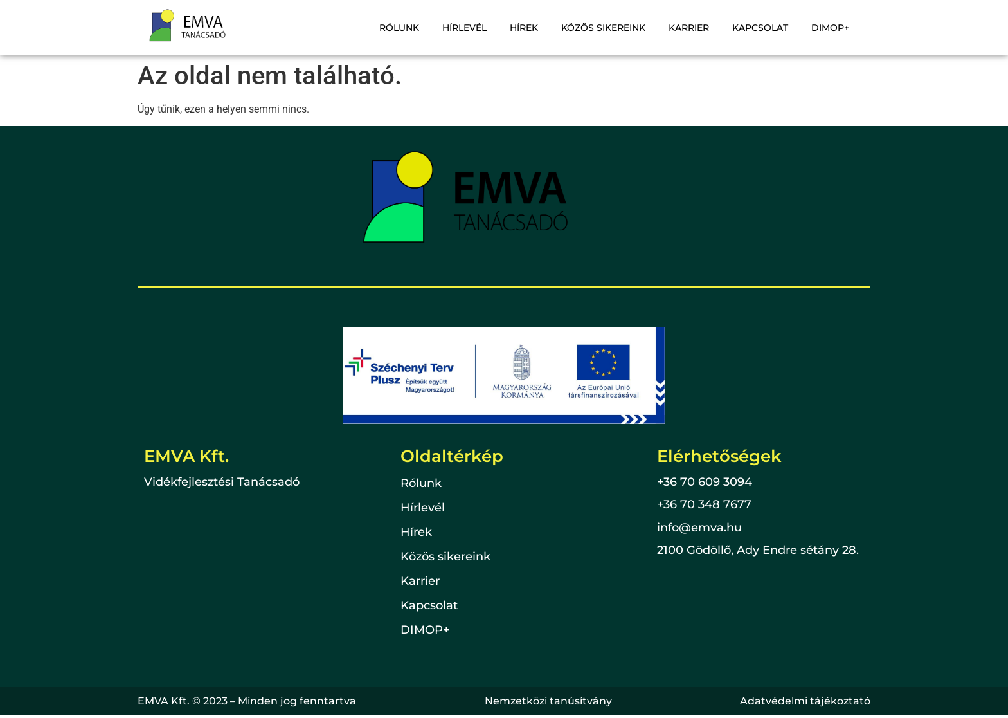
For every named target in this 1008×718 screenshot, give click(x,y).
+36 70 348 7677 (704, 504)
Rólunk (399, 27)
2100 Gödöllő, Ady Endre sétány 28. (758, 550)
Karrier (689, 27)
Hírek (524, 27)
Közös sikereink (603, 27)
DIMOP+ (830, 27)
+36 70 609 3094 (704, 482)
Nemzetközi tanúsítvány (548, 701)
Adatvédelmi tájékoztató (805, 701)
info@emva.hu (699, 527)
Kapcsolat (760, 27)
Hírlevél (464, 27)
